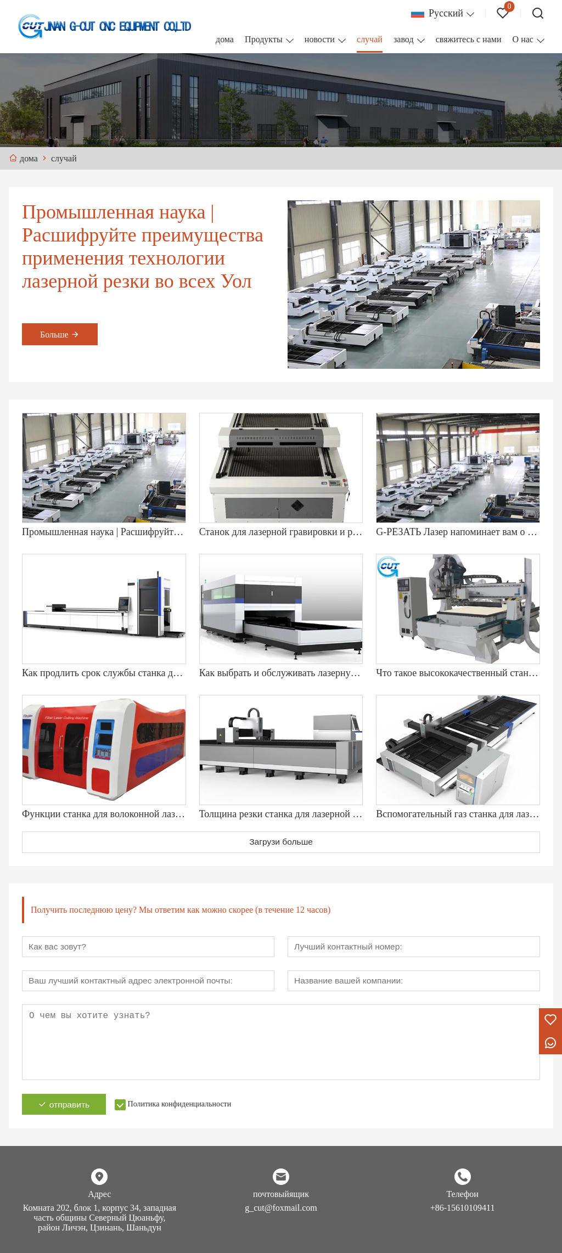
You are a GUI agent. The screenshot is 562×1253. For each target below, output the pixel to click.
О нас (523, 39)
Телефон (462, 1196)
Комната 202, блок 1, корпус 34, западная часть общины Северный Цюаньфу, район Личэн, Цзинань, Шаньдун (99, 1220)
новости (320, 39)
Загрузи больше (281, 842)
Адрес (99, 1196)
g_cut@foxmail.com (281, 1210)
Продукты (264, 39)
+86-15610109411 (462, 1210)
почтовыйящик (281, 1196)
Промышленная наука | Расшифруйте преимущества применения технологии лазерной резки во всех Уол (142, 246)
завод (404, 39)
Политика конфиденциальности (185, 1107)
